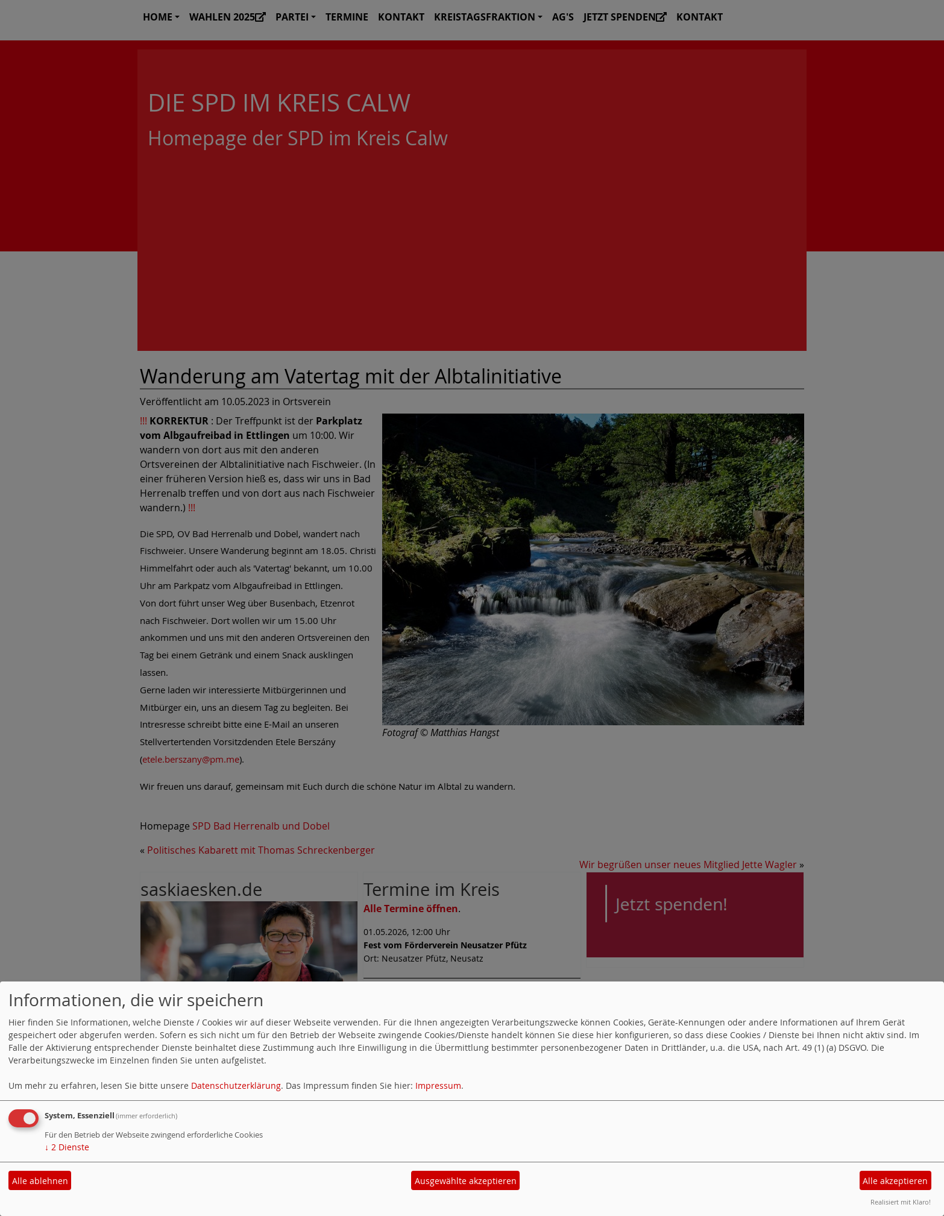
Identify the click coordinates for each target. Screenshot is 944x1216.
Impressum (438, 1085)
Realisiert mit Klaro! (900, 1201)
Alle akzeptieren (895, 1180)
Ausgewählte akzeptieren (466, 1180)
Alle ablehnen (40, 1180)
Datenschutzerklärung (236, 1085)
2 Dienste (67, 1147)
